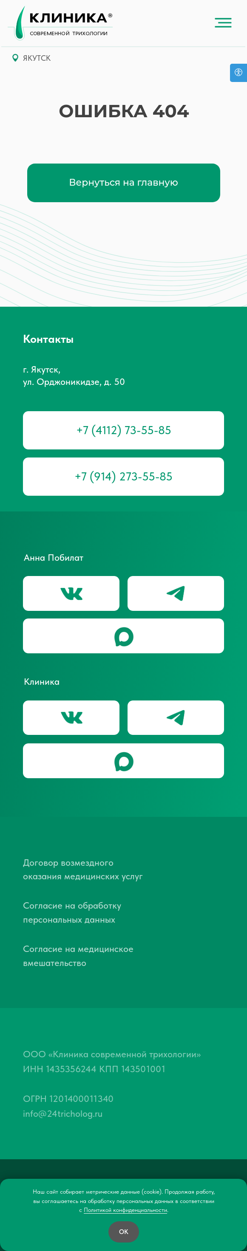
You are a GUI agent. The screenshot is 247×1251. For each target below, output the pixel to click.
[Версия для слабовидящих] (238, 73)
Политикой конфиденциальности (125, 1209)
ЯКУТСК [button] (37, 58)
